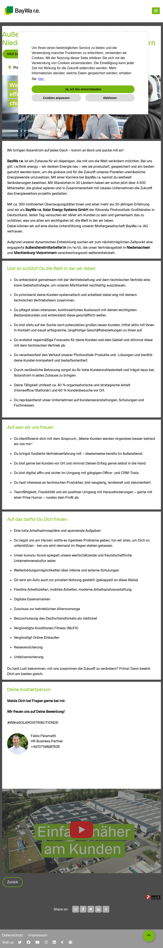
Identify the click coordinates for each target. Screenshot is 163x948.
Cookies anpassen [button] (56, 98)
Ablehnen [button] (110, 98)
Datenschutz (12, 935)
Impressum (38, 935)
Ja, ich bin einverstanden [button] (83, 89)
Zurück (12, 882)
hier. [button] (41, 79)
